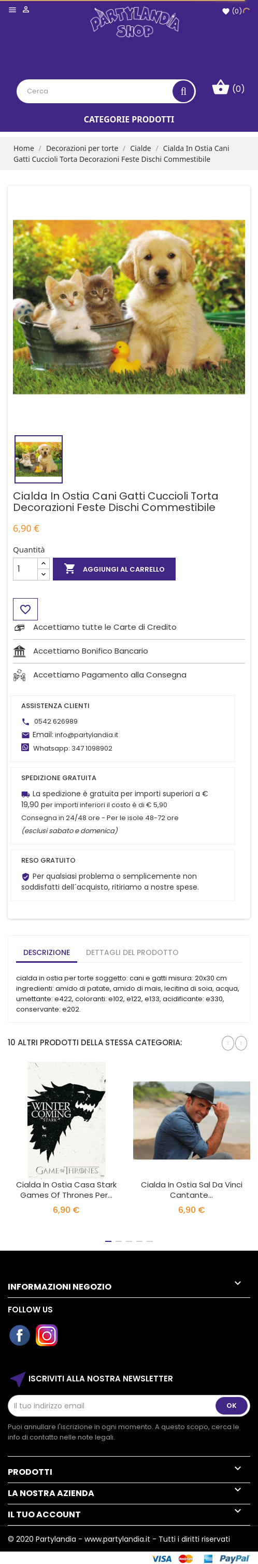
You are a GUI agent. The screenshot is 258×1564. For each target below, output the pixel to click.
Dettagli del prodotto (132, 952)
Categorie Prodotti (129, 119)
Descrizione (46, 952)
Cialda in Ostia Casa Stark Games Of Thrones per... (66, 1189)
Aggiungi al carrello (114, 569)
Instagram (47, 1335)
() (232, 11)
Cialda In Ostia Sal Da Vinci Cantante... (191, 1189)
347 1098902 (91, 748)
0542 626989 (56, 721)
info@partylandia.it (86, 735)
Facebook (20, 1335)
